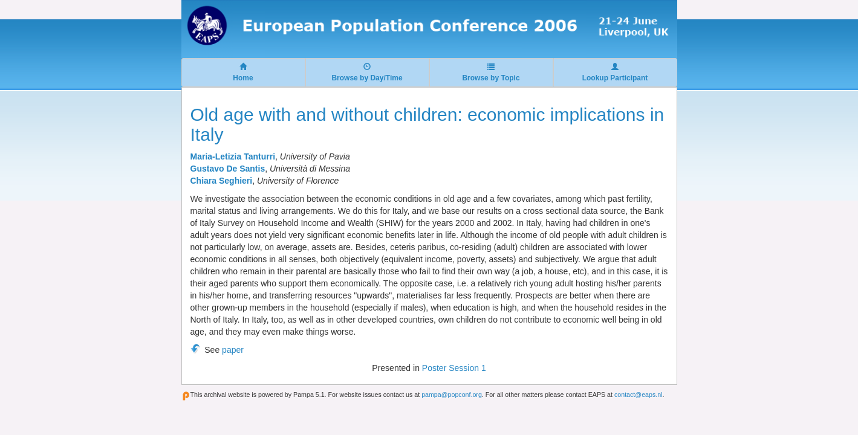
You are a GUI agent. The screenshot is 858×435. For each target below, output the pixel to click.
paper (233, 350)
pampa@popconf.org (451, 394)
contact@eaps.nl (638, 394)
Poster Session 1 (454, 368)
